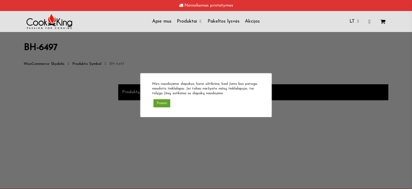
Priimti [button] (162, 103)
